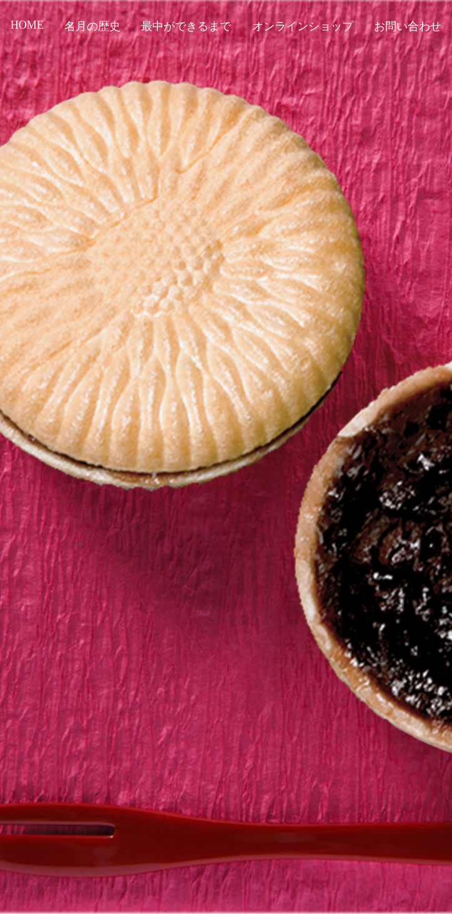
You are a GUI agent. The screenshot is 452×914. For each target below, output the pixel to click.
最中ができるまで (186, 26)
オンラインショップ (302, 26)
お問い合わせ (407, 26)
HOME (27, 25)
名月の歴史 (92, 26)
